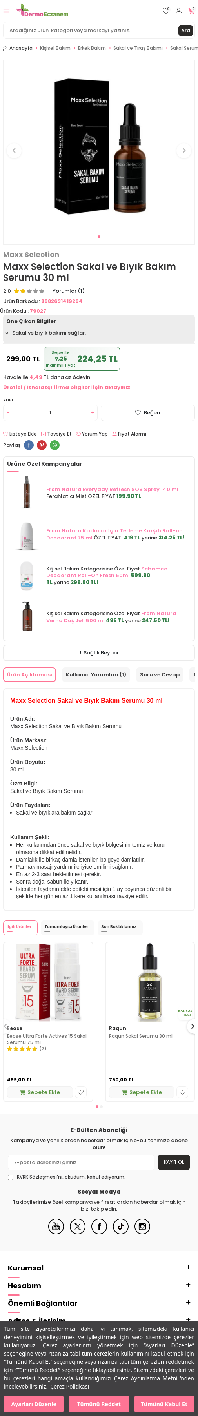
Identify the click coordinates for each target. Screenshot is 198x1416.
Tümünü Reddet (99, 1404)
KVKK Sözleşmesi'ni (39, 1177)
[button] (99, 236)
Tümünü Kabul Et (164, 1404)
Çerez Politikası (69, 1386)
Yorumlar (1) (69, 291)
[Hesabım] (179, 11)
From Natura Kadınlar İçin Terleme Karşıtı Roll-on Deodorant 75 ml (114, 534)
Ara (185, 30)
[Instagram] (142, 1232)
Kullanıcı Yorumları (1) (96, 674)
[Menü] (6, 10)
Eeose (14, 1028)
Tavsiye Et (56, 434)
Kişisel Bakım (55, 48)
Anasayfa (18, 48)
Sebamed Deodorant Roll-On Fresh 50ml (107, 572)
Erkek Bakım (92, 48)
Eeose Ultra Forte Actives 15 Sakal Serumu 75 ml (47, 1039)
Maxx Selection (31, 254)
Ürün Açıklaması (29, 674)
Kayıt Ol (174, 1162)
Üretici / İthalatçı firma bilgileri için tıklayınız (66, 387)
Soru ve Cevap (160, 674)
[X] (77, 1232)
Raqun (117, 1028)
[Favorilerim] (166, 11)
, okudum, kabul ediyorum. (66, 1177)
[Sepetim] (191, 11)
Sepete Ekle (40, 1092)
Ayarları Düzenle (33, 1404)
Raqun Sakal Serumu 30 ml (141, 1036)
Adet (8, 400)
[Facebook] (99, 1232)
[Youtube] (56, 1232)
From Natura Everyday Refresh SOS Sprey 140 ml (112, 489)
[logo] (42, 11)
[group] (99, 146)
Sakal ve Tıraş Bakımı (138, 48)
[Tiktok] (121, 1232)
